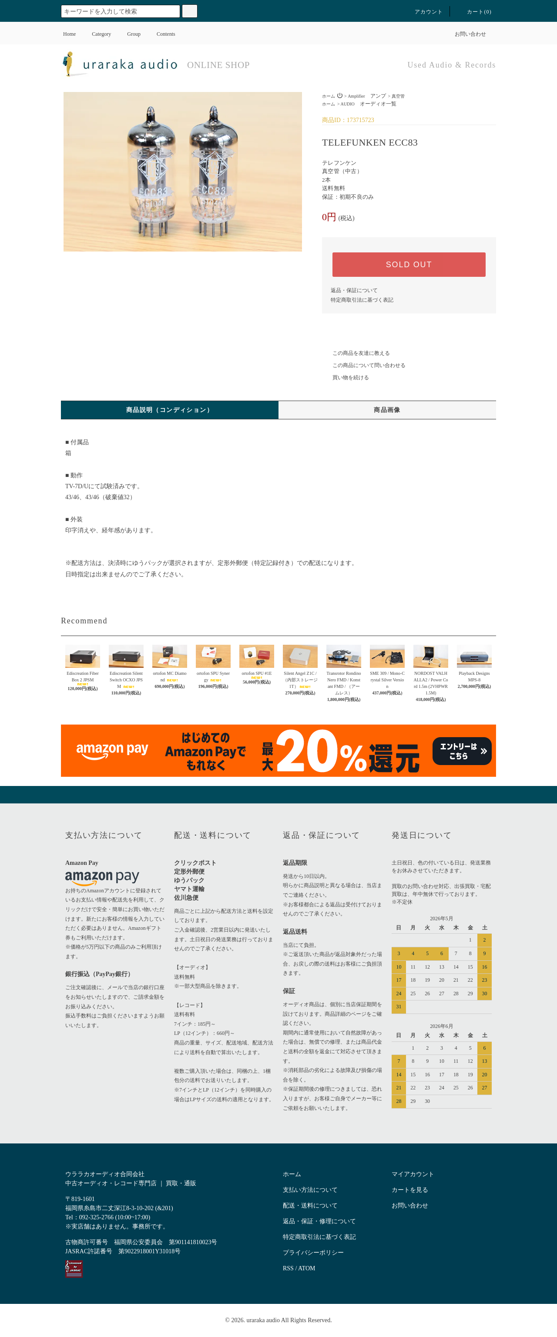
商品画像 (387, 410)
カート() (474, 12)
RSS (288, 1268)
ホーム (328, 96)
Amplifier (367, 96)
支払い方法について (310, 1190)
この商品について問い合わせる (364, 365)
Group (129, 34)
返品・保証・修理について (319, 1221)
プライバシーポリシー (313, 1252)
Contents (160, 34)
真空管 (398, 96)
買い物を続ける (345, 377)
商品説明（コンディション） (169, 410)
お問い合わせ (465, 34)
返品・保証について (354, 290)
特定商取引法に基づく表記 (362, 300)
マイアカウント (413, 1174)
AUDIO (368, 104)
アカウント (423, 12)
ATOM (306, 1268)
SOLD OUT (409, 264)
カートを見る (410, 1190)
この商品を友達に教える (356, 353)
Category (96, 34)
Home (69, 34)
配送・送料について (310, 1205)
